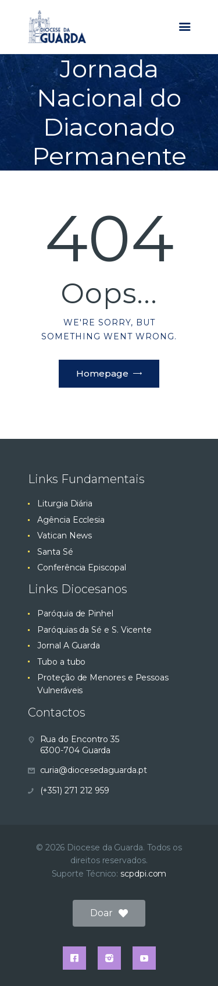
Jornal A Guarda (68, 645)
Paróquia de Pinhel (75, 613)
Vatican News (64, 535)
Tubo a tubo (61, 662)
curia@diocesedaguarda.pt (93, 770)
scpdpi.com (143, 873)
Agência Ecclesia (71, 520)
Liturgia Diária (64, 503)
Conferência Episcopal (81, 567)
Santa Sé (55, 552)
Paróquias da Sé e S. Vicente (94, 630)
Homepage (102, 373)
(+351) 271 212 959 (75, 790)
